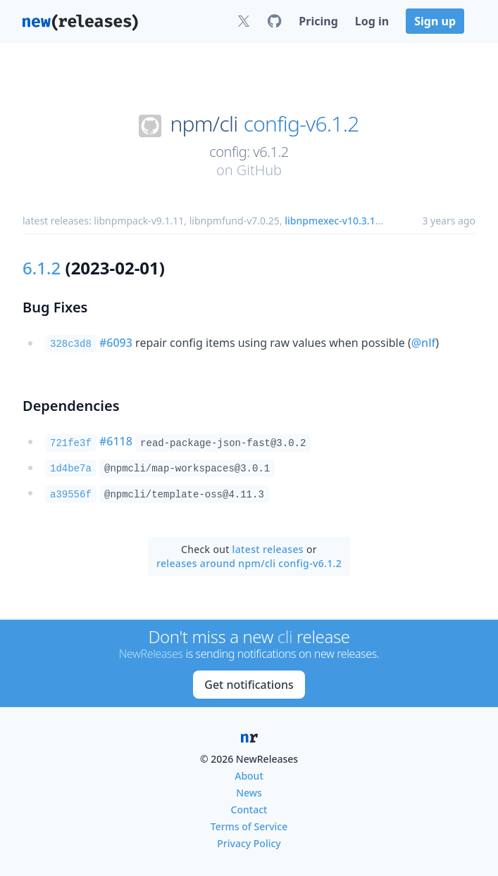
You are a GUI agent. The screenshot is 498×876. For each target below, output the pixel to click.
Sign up (435, 21)
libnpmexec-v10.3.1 (330, 220)
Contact (249, 809)
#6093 (115, 342)
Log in (372, 21)
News (249, 792)
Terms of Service (249, 826)
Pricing (318, 21)
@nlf (423, 342)
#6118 (115, 441)
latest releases (268, 549)
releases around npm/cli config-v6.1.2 (249, 563)
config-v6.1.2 (301, 123)
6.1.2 (42, 267)
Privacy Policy (248, 843)
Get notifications (248, 684)
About (249, 775)
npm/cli (203, 123)
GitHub (259, 169)
